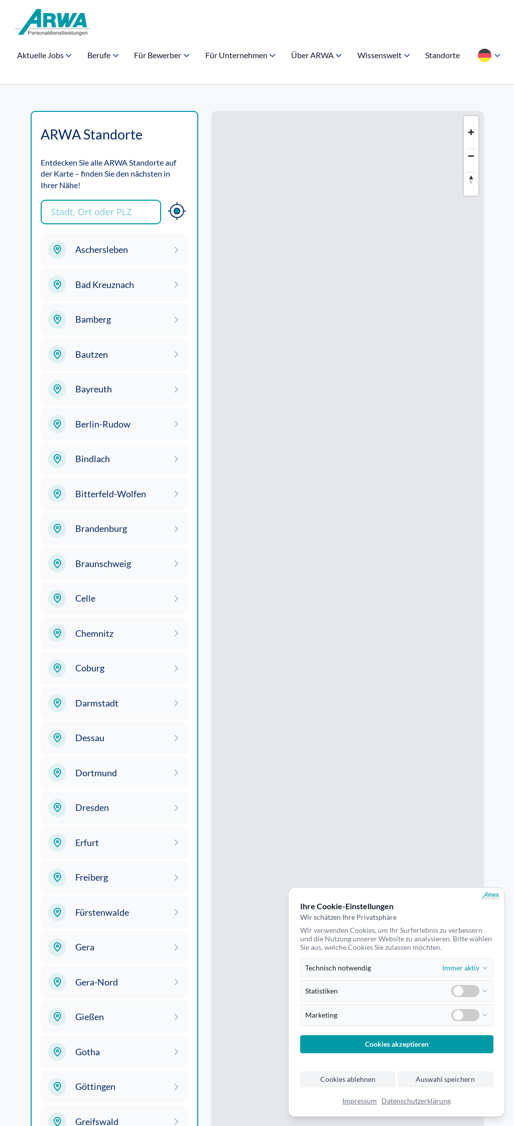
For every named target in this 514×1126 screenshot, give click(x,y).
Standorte (442, 55)
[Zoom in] (471, 132)
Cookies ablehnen (347, 1079)
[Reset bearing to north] (471, 179)
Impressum (359, 1101)
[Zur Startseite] (52, 22)
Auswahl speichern (445, 1079)
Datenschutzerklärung (416, 1101)
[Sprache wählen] (488, 55)
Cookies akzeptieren (397, 1044)
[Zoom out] (471, 156)
